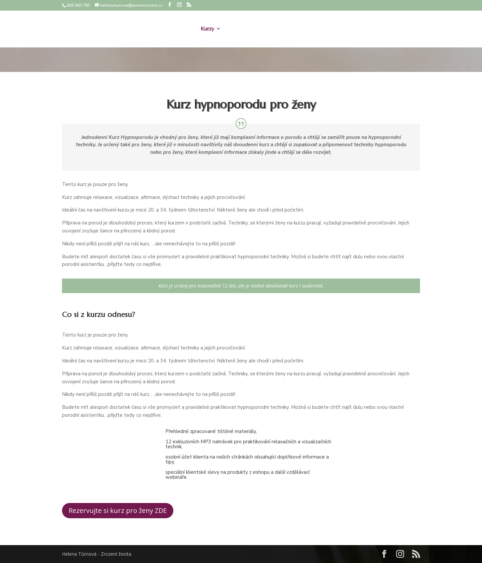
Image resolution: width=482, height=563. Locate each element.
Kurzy (207, 29)
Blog (344, 29)
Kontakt (397, 29)
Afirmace (297, 29)
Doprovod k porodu (253, 29)
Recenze (369, 29)
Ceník (324, 29)
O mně (184, 29)
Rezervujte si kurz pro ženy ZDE (118, 510)
